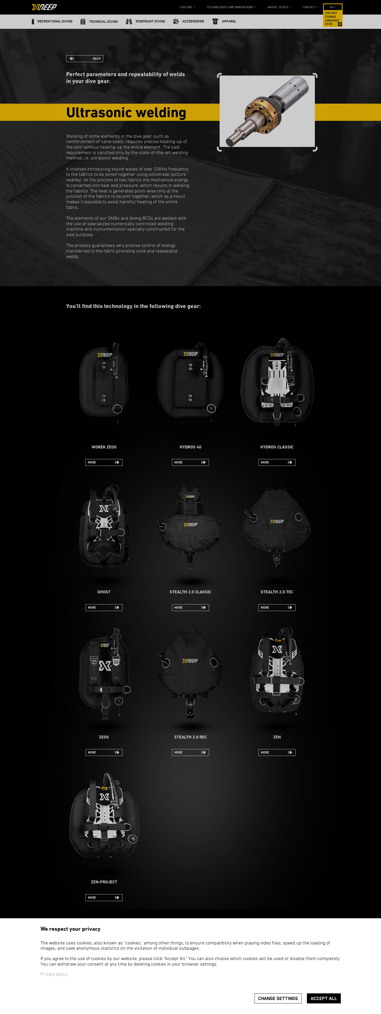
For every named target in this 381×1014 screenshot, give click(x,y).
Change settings (278, 998)
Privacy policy (54, 974)
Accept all (324, 998)
